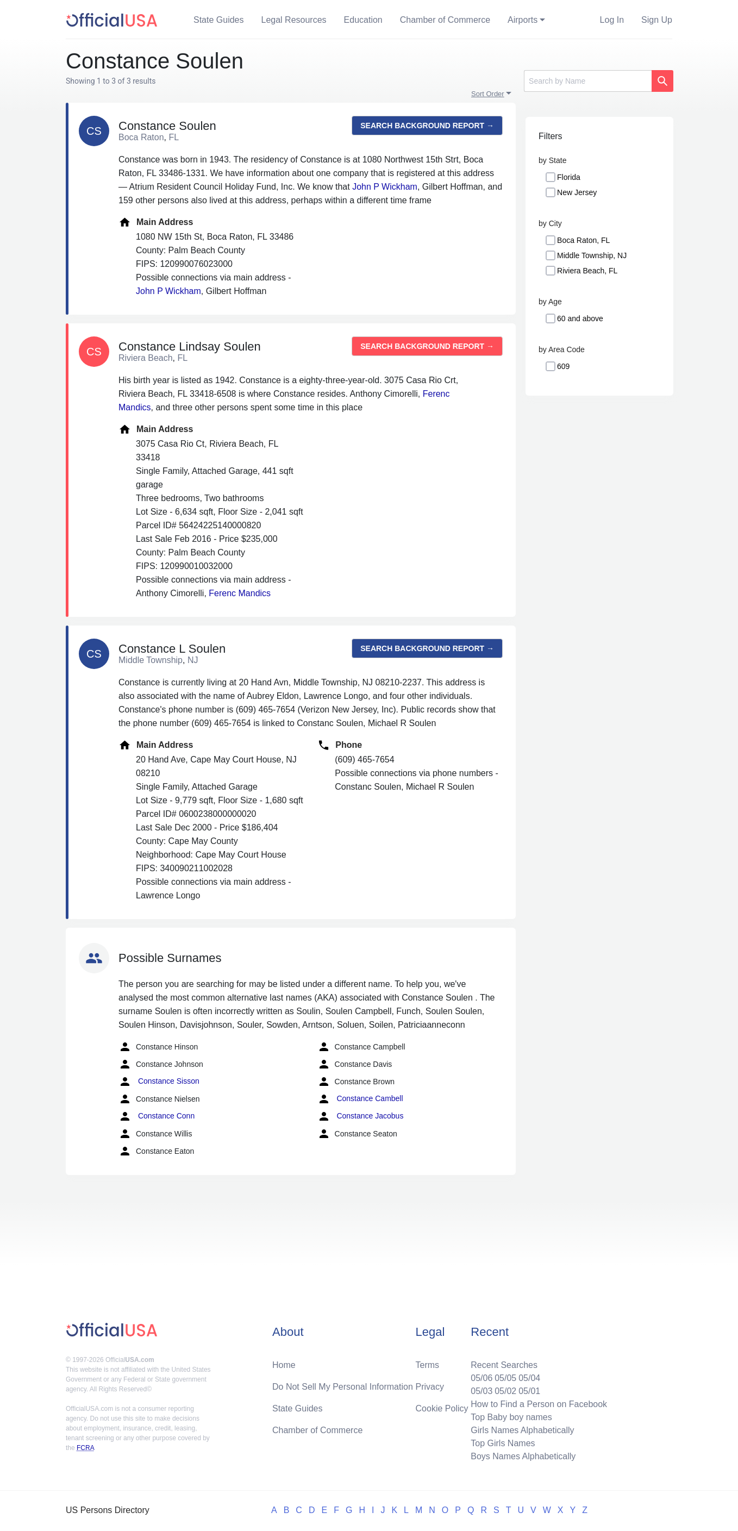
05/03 (481, 1391)
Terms (428, 1365)
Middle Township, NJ (592, 255)
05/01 (529, 1391)
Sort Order (487, 94)
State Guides (218, 19)
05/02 (505, 1391)
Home (284, 1365)
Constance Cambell (360, 1098)
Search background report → (427, 125)
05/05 (505, 1378)
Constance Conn (156, 1116)
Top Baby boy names (511, 1417)
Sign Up (656, 19)
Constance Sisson (158, 1081)
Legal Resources (294, 19)
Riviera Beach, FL (587, 271)
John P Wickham (384, 186)
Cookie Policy (442, 1408)
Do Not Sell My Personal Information (342, 1386)
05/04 (529, 1378)
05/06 (481, 1378)
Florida (568, 177)
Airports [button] (522, 19)
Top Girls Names (503, 1443)
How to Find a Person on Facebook (539, 1404)
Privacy (430, 1386)
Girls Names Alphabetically (522, 1430)
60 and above (580, 318)
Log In (612, 19)
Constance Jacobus (360, 1116)
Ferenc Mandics (240, 593)
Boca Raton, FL (583, 240)
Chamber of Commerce (445, 19)
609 (563, 366)
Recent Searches (504, 1365)
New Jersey (577, 192)
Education (363, 19)
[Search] (588, 81)
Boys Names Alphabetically (523, 1456)
